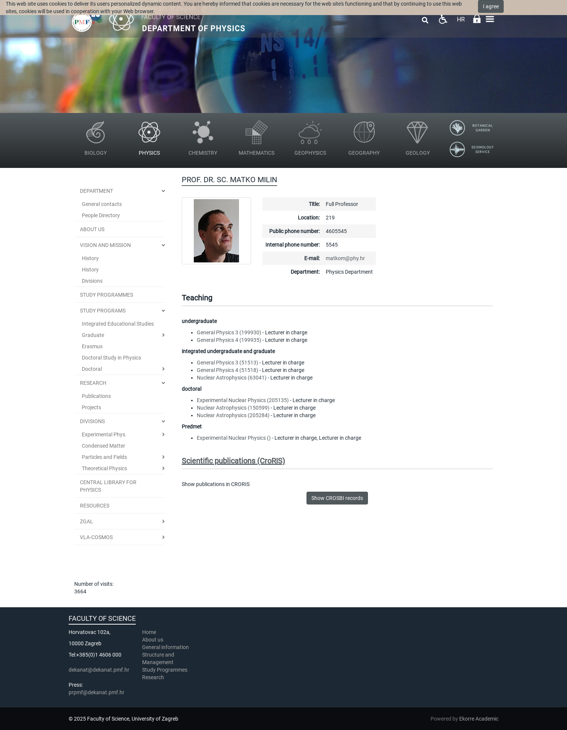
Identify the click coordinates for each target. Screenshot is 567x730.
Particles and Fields (104, 457)
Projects (91, 407)
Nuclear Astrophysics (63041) (232, 378)
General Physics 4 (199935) (229, 340)
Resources (94, 506)
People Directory (101, 215)
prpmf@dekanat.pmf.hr (96, 692)
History (90, 258)
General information (165, 647)
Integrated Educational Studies (118, 324)
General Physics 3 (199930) (229, 332)
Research (93, 383)
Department (96, 191)
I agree (491, 6)
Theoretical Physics (104, 468)
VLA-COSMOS (96, 537)
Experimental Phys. (104, 434)
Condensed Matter (103, 446)
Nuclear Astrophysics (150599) (233, 408)
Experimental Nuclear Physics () (234, 438)
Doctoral (92, 369)
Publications (96, 396)
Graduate (93, 335)
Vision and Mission (105, 245)
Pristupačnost (442, 19)
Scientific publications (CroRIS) (233, 460)
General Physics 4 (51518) (227, 370)
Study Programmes (164, 670)
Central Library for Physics (108, 486)
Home (149, 632)
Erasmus (92, 346)
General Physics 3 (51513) (227, 363)
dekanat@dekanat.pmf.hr (99, 670)
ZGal (86, 521)
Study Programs (103, 311)
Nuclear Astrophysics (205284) (233, 415)
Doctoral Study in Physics (111, 358)
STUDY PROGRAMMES (106, 295)
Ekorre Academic (478, 719)
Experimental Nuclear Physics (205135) (243, 400)
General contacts (102, 204)
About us (153, 640)
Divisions (92, 281)
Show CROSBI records (337, 498)
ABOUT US (92, 229)
